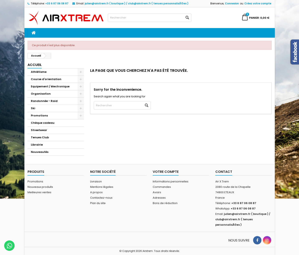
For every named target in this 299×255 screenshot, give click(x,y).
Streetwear (39, 130)
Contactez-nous (101, 198)
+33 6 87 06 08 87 (56, 3)
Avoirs (157, 192)
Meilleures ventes (39, 192)
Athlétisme (39, 72)
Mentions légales (101, 187)
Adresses (159, 198)
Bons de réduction (165, 203)
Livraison (96, 181)
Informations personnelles (170, 181)
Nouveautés (39, 152)
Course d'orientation (46, 79)
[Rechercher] (149, 18)
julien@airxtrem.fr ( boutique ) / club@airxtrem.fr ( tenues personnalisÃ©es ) (136, 3)
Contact (223, 171)
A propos (96, 192)
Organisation (41, 94)
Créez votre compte (257, 3)
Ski (33, 108)
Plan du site (98, 203)
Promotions (39, 116)
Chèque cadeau (42, 123)
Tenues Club (40, 137)
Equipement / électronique (50, 86)
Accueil (35, 64)
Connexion (232, 3)
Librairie (37, 145)
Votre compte (166, 171)
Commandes (162, 187)
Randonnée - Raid (44, 101)
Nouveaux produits (40, 187)
